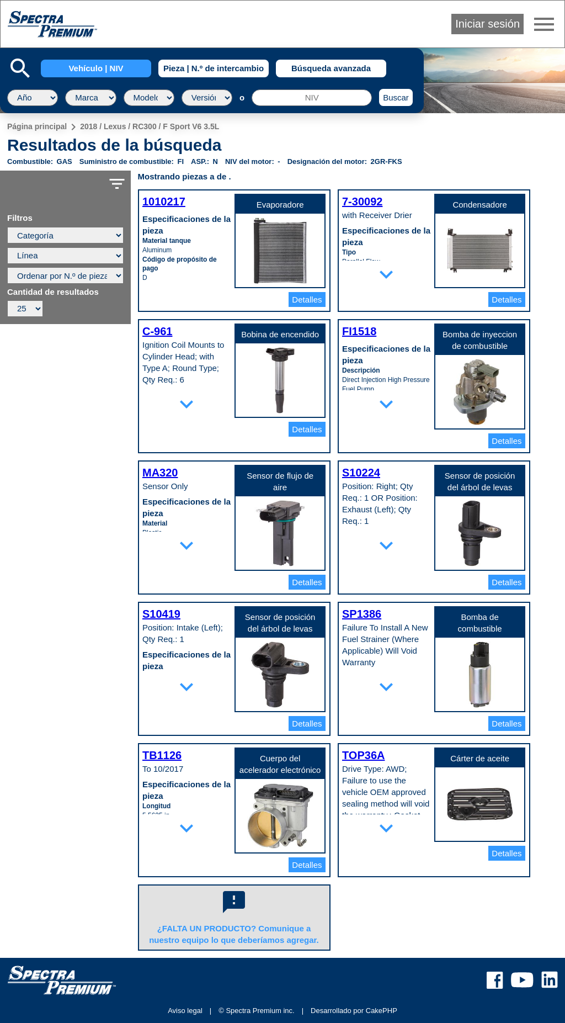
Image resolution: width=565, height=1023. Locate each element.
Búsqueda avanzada (331, 68)
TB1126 (162, 755)
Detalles (307, 299)
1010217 (163, 201)
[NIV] (312, 97)
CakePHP (381, 1010)
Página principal (37, 126)
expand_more (386, 274)
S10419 (161, 614)
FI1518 (359, 331)
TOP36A (363, 755)
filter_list (117, 184)
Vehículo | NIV (95, 68)
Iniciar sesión (487, 24)
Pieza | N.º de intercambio (213, 68)
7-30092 (362, 201)
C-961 (157, 331)
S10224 (361, 473)
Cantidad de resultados (53, 292)
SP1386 (361, 614)
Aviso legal (185, 1010)
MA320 (160, 473)
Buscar (396, 97)
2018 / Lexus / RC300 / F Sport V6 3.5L (149, 126)
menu (544, 24)
